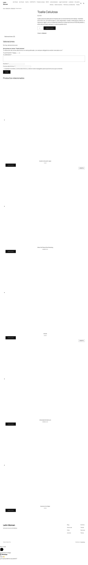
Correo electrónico (9, 72)
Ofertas (51, 4)
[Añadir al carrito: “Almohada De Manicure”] (11, 429)
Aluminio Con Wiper (45, 511)
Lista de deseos (54, 2)
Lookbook (71, 2)
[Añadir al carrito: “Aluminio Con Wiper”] (11, 515)
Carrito (27, 2)
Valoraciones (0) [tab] (9, 42)
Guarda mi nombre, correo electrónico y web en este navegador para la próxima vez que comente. (34, 74)
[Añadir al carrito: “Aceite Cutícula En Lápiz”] (11, 170)
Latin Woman (5, 3)
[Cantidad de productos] (40, 28)
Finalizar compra (41, 2)
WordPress (83, 547)
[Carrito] (83, 3)
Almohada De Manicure (45, 425)
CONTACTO (33, 2)
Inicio (4, 8)
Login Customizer (63, 2)
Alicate (45, 339)
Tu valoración (7, 60)
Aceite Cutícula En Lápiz (45, 166)
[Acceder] (80, 3)
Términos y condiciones (69, 4)
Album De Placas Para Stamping (45, 252)
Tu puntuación (8, 58)
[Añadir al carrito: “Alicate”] (11, 343)
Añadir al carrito (49, 28)
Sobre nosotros (58, 4)
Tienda (77, 4)
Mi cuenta (77, 2)
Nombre (6, 69)
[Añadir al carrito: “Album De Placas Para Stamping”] (11, 257)
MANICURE (8, 8)
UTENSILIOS (13, 8)
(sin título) (15, 2)
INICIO (47, 2)
